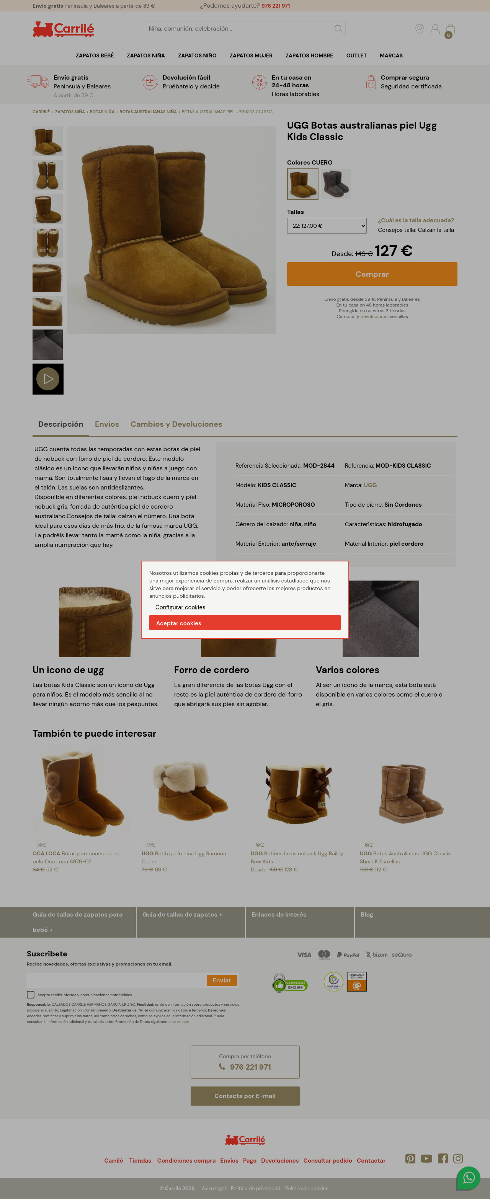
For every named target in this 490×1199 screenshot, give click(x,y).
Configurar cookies (180, 607)
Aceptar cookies (178, 623)
